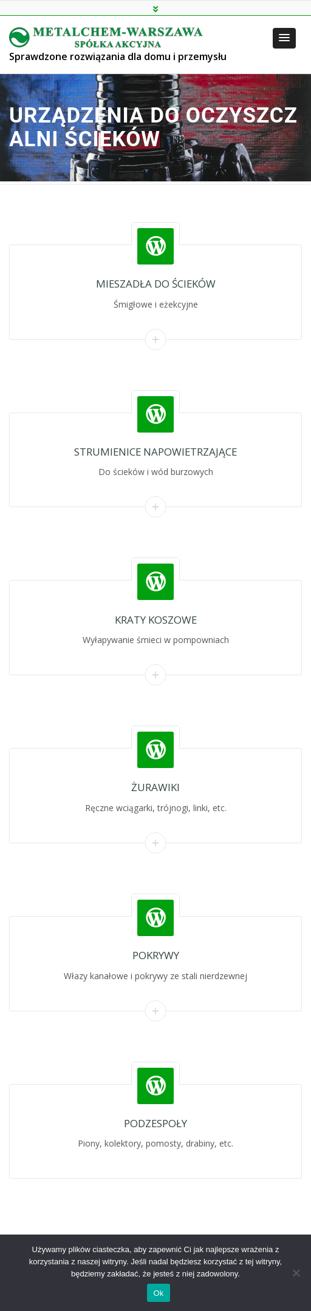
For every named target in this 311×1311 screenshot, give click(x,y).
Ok (158, 1293)
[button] (284, 38)
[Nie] (296, 1273)
